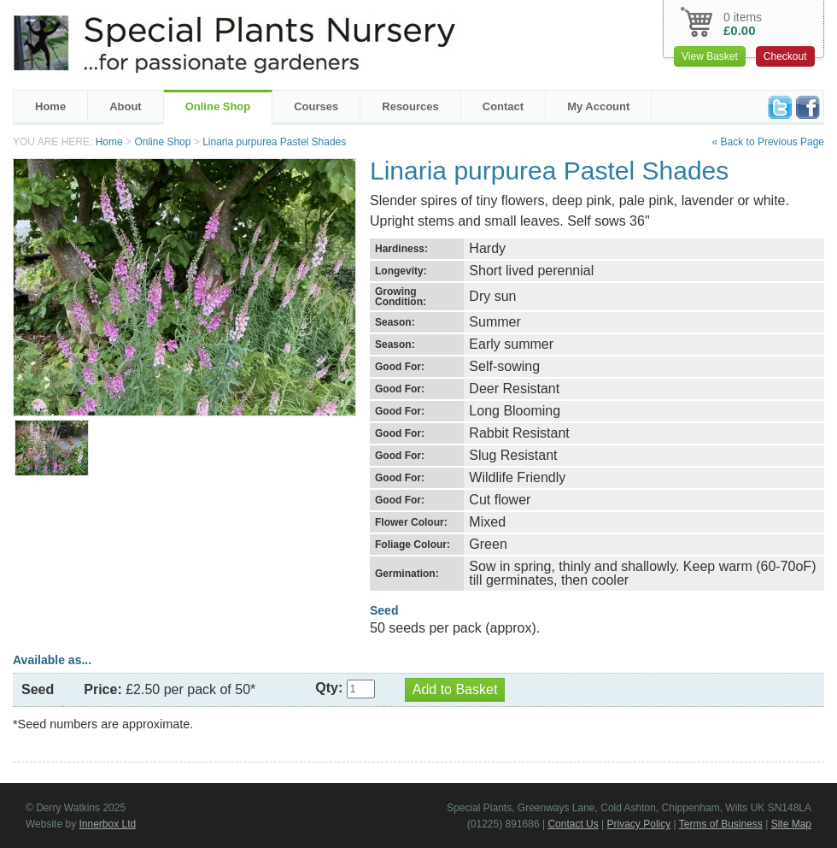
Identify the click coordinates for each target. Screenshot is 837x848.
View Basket (710, 56)
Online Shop (218, 106)
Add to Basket (455, 689)
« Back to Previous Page (768, 142)
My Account (598, 106)
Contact (503, 106)
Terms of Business (721, 824)
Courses (316, 106)
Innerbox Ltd (107, 824)
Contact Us (572, 824)
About (125, 106)
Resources (410, 106)
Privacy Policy (639, 824)
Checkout (785, 56)
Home (50, 106)
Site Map (791, 824)
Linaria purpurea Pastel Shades (274, 142)
